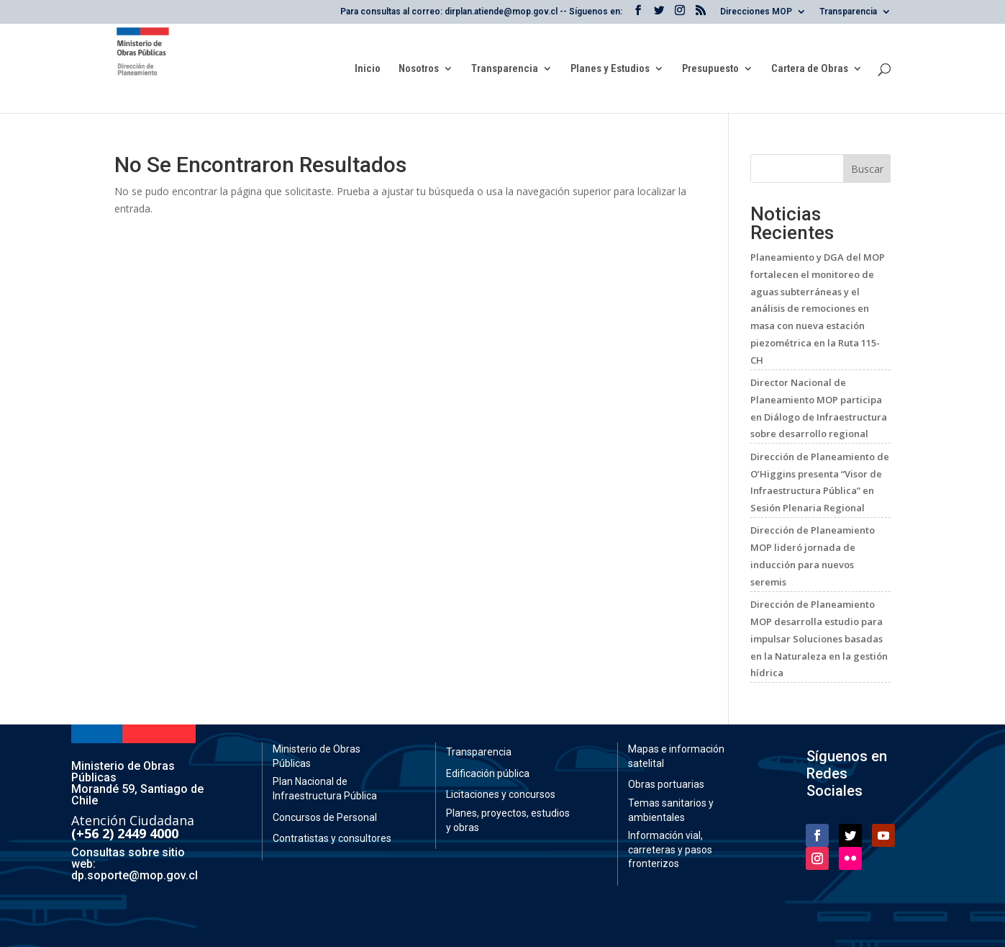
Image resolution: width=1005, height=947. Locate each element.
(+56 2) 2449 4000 (124, 833)
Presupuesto (710, 69)
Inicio (368, 69)
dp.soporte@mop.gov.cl (134, 875)
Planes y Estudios (610, 69)
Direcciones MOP (756, 12)
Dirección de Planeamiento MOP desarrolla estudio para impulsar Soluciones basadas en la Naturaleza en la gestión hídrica (819, 638)
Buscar (867, 169)
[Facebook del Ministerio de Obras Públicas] (638, 14)
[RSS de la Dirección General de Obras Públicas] (701, 14)
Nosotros (419, 69)
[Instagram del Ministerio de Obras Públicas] (680, 14)
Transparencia (848, 12)
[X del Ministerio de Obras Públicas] (659, 14)
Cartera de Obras (809, 69)
